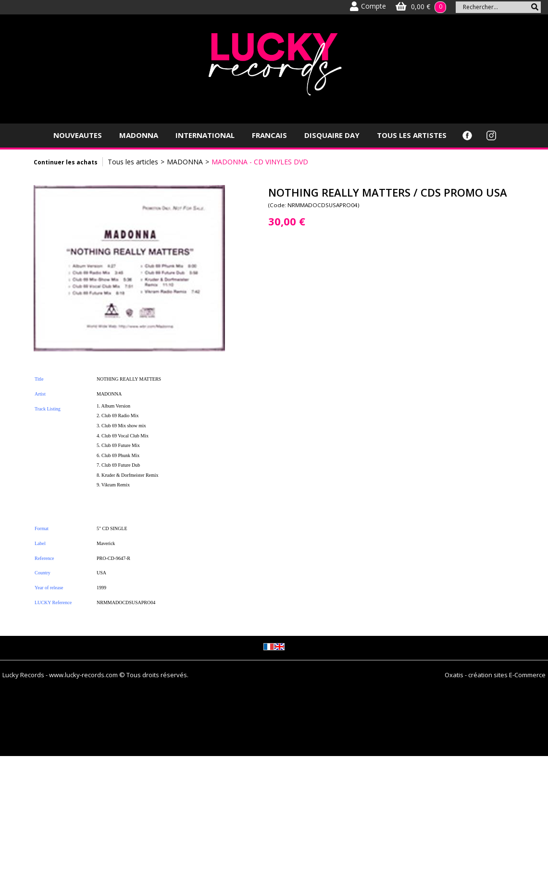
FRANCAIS (269, 135)
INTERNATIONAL (205, 135)
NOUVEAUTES (77, 135)
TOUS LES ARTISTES (412, 135)
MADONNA (138, 135)
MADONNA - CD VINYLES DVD (260, 161)
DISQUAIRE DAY (332, 135)
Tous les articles (133, 161)
